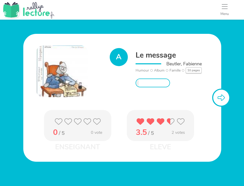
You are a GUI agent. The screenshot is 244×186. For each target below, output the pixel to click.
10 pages (193, 70)
